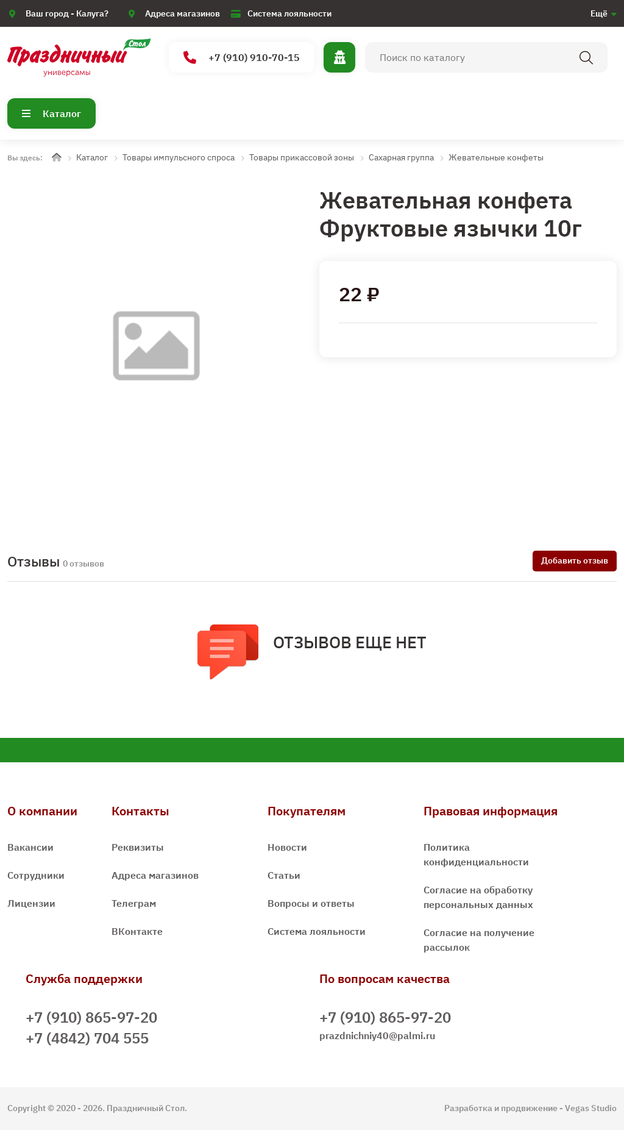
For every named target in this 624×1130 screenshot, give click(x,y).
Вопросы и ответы (311, 903)
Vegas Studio (591, 1108)
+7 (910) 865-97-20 (91, 1017)
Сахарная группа (401, 157)
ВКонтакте (137, 931)
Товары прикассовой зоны (301, 157)
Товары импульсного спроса (178, 157)
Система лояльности (289, 13)
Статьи (284, 875)
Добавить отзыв (574, 560)
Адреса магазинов (182, 13)
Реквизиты (138, 847)
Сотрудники (36, 875)
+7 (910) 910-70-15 (241, 57)
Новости (287, 847)
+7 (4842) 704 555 (87, 1038)
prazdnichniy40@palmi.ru (377, 1035)
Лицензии (31, 903)
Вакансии (30, 847)
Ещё (599, 13)
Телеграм (134, 903)
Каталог (51, 113)
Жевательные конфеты (496, 157)
